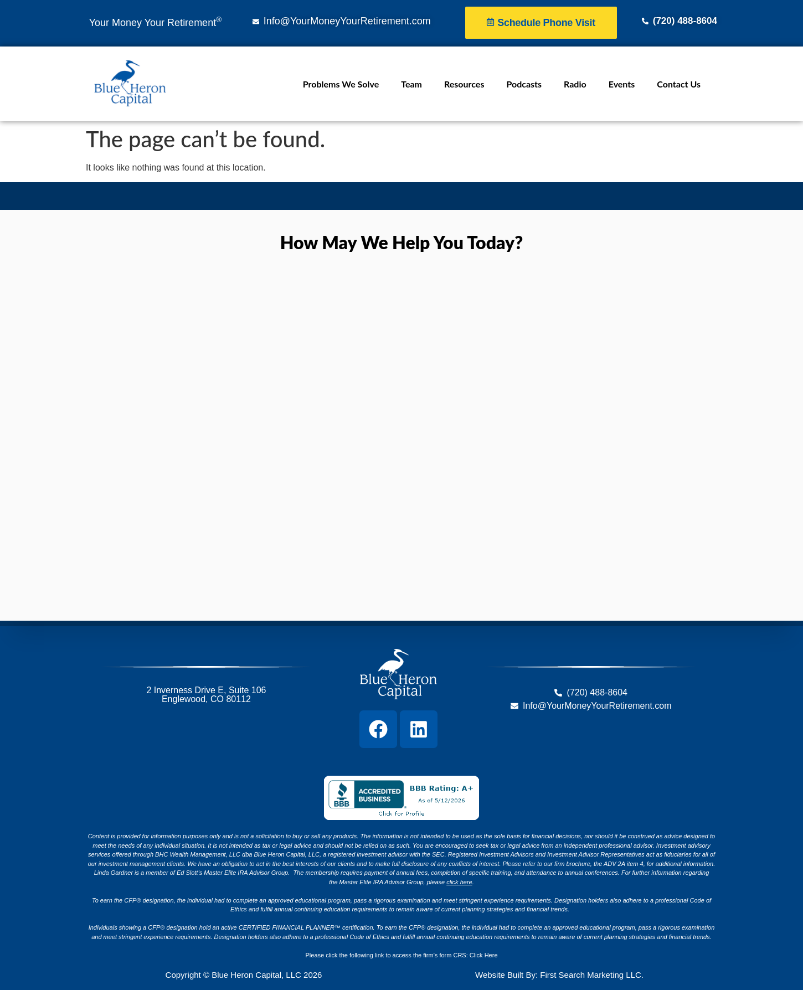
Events (622, 84)
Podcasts (524, 84)
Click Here (484, 955)
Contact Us (679, 84)
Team (411, 84)
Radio (575, 84)
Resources (464, 84)
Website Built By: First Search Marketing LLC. (559, 974)
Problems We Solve (341, 84)
